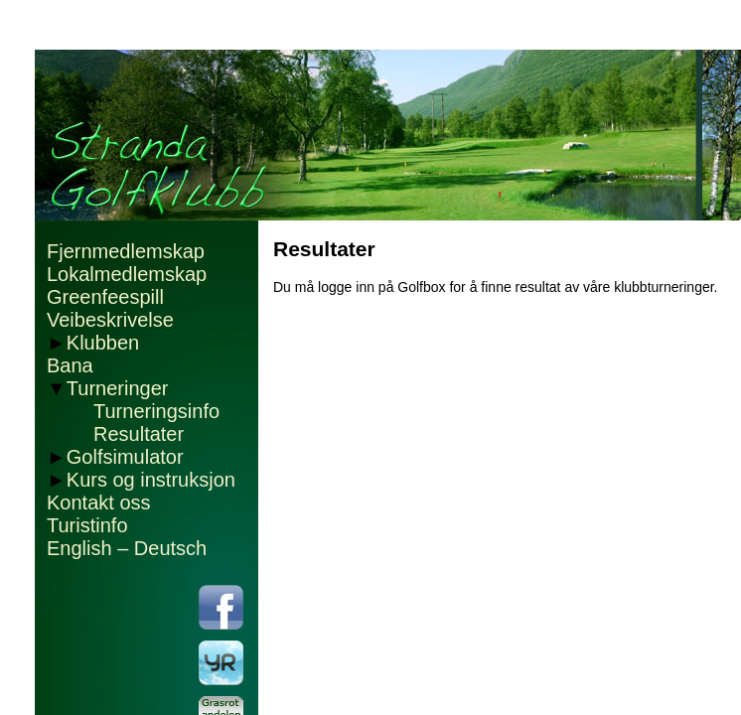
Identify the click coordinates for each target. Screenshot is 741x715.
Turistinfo (87, 525)
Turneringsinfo (156, 411)
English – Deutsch (127, 548)
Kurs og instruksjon (151, 480)
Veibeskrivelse (110, 320)
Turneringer (118, 388)
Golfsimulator (125, 457)
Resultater (138, 434)
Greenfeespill (105, 297)
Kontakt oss (99, 502)
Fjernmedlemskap (126, 251)
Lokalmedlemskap (127, 274)
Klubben (103, 343)
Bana (70, 365)
